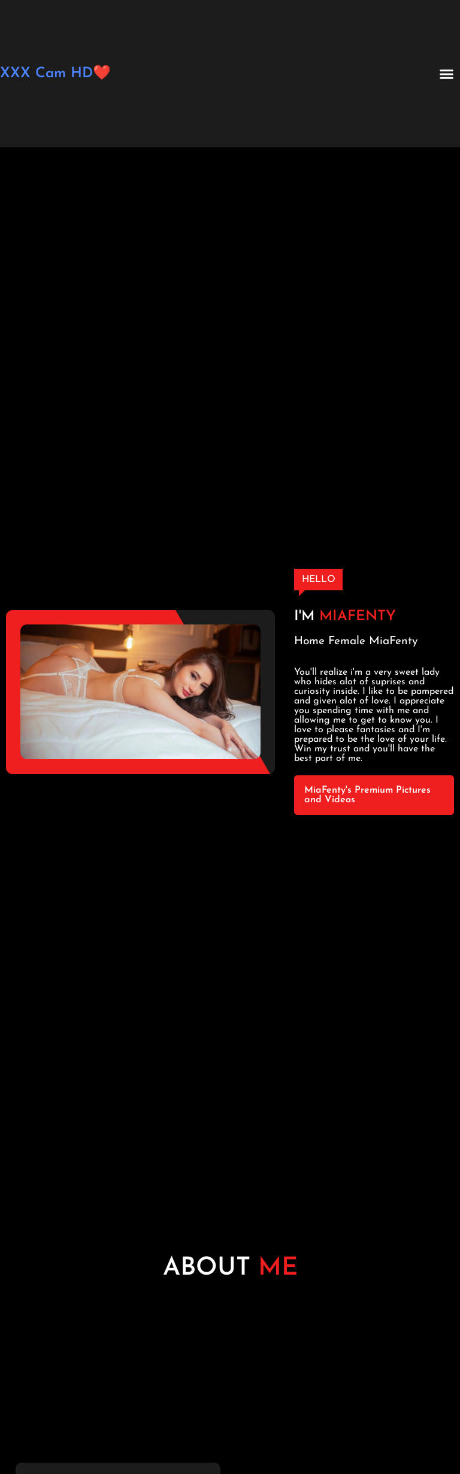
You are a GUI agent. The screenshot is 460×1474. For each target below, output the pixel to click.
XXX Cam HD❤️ (55, 73)
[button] (446, 73)
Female (346, 641)
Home (309, 641)
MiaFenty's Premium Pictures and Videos (367, 795)
